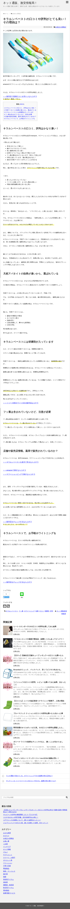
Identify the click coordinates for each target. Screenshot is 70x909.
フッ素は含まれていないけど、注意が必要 (18, 114)
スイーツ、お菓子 (9, 857)
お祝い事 (6, 841)
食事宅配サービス (9, 893)
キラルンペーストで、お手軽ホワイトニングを (19, 118)
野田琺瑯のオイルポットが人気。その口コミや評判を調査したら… (38, 728)
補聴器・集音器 (8, 885)
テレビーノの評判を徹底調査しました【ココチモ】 (20, 814)
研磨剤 (47, 611)
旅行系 (5, 874)
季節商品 (6, 868)
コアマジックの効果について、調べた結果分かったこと (22, 820)
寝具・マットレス (9, 871)
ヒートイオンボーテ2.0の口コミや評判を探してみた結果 (34, 626)
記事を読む (16, 634)
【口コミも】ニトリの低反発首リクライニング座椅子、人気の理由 (38, 701)
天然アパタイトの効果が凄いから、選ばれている (20, 110)
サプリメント (7, 855)
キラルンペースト (12, 611)
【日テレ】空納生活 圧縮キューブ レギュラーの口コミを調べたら (38, 655)
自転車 (5, 882)
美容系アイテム (8, 879)
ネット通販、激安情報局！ (20, 2)
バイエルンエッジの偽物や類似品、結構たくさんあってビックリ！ (38, 639)
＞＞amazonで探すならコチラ (14, 470)
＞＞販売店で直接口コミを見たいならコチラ (20, 96)
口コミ (41, 611)
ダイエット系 (7, 860)
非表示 (22, 104)
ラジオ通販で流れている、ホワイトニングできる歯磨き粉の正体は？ (27, 776)
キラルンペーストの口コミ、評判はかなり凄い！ (20, 108)
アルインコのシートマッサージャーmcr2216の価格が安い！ (36, 758)
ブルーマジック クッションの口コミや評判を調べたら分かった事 (38, 713)
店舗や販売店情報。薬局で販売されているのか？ (20, 116)
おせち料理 (7, 833)
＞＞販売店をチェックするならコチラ (17, 522)
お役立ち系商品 (60, 27)
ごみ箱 (5, 844)
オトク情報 (7, 849)
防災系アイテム (8, 887)
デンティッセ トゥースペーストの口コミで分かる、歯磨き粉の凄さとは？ (29, 781)
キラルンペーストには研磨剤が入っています (19, 112)
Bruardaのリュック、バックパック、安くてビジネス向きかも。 (37, 670)
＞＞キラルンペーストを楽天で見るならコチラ (21, 462)
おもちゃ (6, 836)
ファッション (7, 863)
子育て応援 (7, 866)
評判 (51, 611)
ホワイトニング (29, 611)
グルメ (5, 852)
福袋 (4, 877)
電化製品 (6, 890)
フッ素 (21, 611)
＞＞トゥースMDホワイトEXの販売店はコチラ (20, 403)
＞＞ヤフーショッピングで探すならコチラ (19, 474)
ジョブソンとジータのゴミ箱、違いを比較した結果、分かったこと (25, 823)
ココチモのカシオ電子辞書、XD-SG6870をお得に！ (20, 817)
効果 (37, 611)
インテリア (7, 846)
